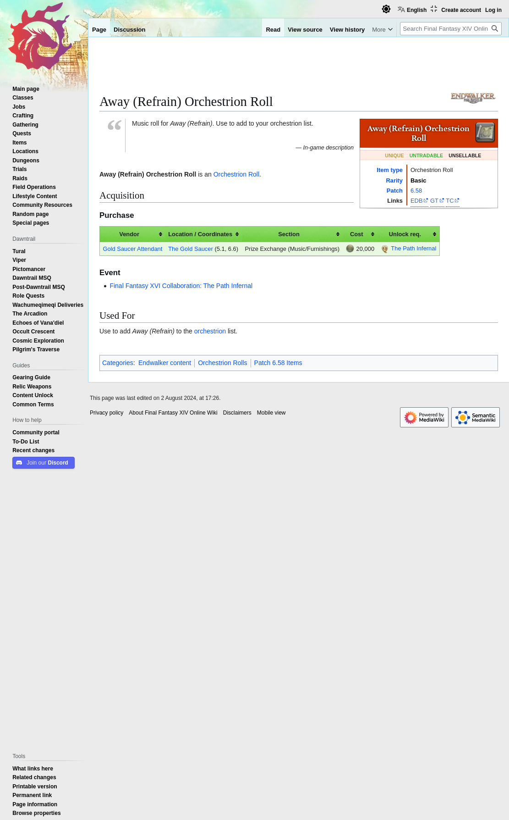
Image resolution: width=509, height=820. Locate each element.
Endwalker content (164, 362)
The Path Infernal (413, 248)
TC (450, 200)
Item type (390, 170)
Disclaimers (237, 413)
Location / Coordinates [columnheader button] (200, 234)
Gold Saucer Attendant (132, 249)
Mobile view (271, 413)
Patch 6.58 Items (278, 362)
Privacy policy (106, 413)
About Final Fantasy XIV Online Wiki (173, 413)
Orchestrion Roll (236, 174)
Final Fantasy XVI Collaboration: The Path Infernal (180, 285)
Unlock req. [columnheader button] (405, 234)
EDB (416, 200)
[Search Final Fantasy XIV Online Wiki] (451, 28)
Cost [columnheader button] (356, 234)
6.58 (416, 190)
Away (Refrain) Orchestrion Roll (147, 174)
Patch (395, 190)
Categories (117, 362)
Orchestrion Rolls (222, 362)
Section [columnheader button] (289, 234)
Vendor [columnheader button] (129, 234)
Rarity (394, 180)
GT (434, 200)
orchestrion (210, 331)
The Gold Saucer (190, 249)
